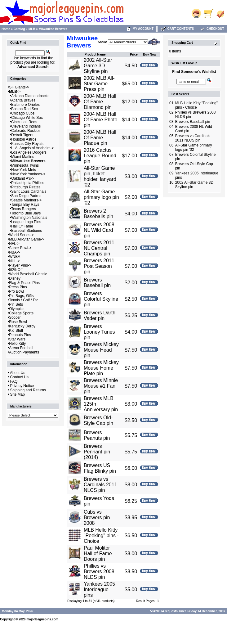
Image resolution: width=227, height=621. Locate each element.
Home (6, 29)
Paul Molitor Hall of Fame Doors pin (98, 553)
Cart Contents (177, 28)
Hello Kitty (17, 343)
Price (133, 54)
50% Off (15, 270)
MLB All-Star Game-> (26, 239)
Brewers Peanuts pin (97, 435)
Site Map (17, 394)
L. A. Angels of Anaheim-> (32, 148)
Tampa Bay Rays (25, 204)
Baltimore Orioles (25, 104)
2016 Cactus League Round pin (100, 155)
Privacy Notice (22, 386)
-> (14, 91)
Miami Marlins (22, 157)
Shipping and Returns (28, 390)
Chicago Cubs (22, 113)
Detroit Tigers (22, 135)
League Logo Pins (26, 222)
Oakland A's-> (22, 178)
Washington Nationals (29, 217)
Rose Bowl (18, 322)
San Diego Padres (26, 196)
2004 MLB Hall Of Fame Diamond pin (100, 101)
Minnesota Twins (25, 165)
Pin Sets (16, 304)
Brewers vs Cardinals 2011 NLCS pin (100, 484)
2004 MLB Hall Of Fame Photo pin (101, 119)
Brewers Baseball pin (97, 282)
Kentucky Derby (22, 326)
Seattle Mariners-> (26, 200)
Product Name (95, 54)
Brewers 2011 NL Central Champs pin (99, 248)
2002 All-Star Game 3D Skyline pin (98, 65)
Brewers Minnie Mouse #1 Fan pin (101, 386)
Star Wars (17, 339)
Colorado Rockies (26, 130)
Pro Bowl (16, 291)
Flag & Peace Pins (24, 283)
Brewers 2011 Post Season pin (99, 266)
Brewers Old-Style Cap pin (98, 420)
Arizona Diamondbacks (30, 96)
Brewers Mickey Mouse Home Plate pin (101, 368)
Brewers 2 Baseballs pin (98, 213)
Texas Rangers (23, 209)
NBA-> (14, 252)
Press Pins (18, 287)
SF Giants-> (19, 87)
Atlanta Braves (23, 100)
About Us (17, 373)
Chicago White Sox (27, 117)
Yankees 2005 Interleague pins (99, 589)
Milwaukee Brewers (53, 29)
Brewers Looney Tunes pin (99, 332)
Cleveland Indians (26, 126)
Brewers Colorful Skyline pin (101, 299)
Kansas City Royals (27, 144)
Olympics (16, 309)
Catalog (19, 29)
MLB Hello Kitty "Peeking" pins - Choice (101, 535)
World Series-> (21, 235)
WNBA (14, 256)
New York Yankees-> (28, 174)
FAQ (14, 381)
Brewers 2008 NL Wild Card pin (99, 230)
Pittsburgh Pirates (26, 187)
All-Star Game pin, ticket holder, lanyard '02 (100, 176)
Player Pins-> (20, 265)
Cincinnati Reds (24, 122)
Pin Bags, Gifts (21, 296)
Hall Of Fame (22, 226)
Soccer (14, 317)
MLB (32, 29)
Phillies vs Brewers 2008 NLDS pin (99, 571)
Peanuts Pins (20, 335)
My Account (140, 28)
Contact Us (19, 377)
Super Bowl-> (20, 248)
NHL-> (14, 261)
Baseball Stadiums (26, 230)
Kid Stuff (16, 330)
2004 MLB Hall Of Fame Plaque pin (100, 137)
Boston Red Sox (24, 109)
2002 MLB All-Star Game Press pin (99, 83)
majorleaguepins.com (42, 619)
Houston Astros (23, 139)
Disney (14, 278)
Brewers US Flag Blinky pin (100, 468)
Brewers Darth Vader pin (99, 315)
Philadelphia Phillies (27, 183)
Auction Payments (24, 352)
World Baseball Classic (28, 274)
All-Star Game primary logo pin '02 (101, 197)
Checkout (212, 28)
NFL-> (14, 243)
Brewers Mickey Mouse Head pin (101, 350)
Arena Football (21, 348)
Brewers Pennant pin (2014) (97, 451)
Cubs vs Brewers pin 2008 (97, 517)
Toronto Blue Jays (26, 213)
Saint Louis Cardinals (28, 191)
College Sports (21, 313)
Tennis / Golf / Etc (23, 300)
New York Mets (23, 170)
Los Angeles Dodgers (29, 152)
